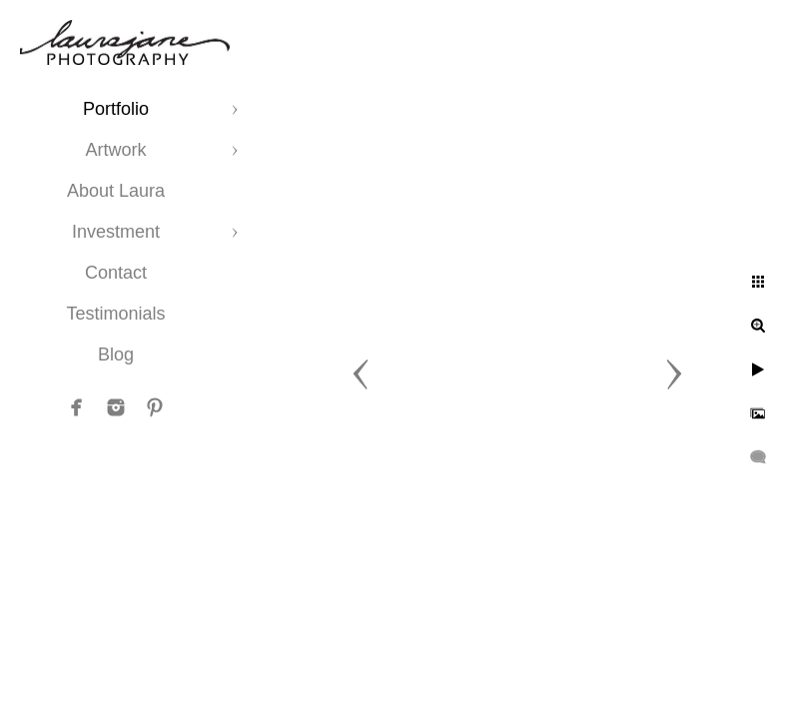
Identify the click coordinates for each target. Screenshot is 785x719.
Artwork (115, 150)
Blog (116, 354)
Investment (116, 232)
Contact (116, 273)
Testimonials (115, 314)
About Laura (116, 191)
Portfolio (116, 109)
